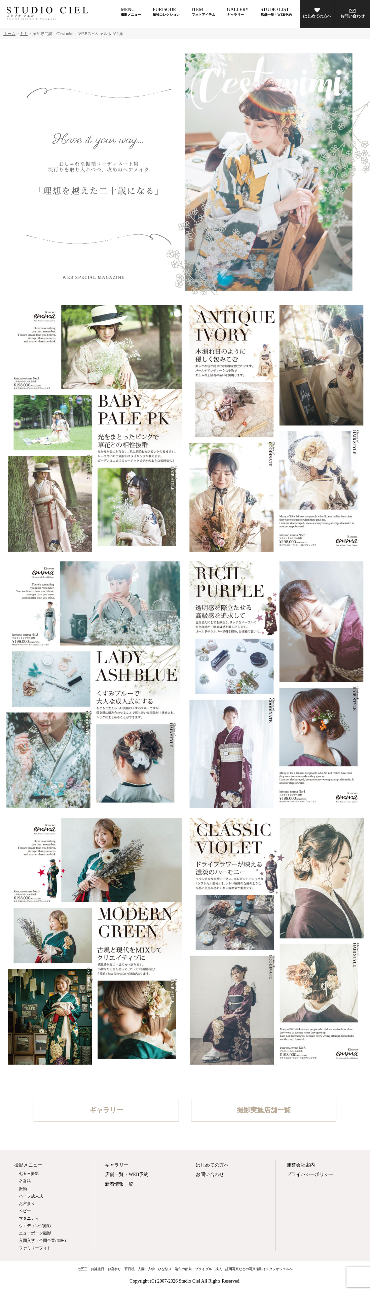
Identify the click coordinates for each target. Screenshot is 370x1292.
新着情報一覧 (119, 1184)
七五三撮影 (29, 1173)
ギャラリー (106, 1110)
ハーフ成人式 (31, 1196)
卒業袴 (25, 1181)
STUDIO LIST (276, 11)
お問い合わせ (352, 14)
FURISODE (166, 11)
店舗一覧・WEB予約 (126, 1174)
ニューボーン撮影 (35, 1233)
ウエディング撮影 (35, 1225)
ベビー (25, 1211)
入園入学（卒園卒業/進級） (43, 1240)
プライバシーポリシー (310, 1174)
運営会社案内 (301, 1165)
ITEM (203, 11)
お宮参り (27, 1203)
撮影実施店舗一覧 (264, 1110)
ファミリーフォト (35, 1248)
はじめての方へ (317, 13)
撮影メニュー (28, 1165)
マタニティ (29, 1218)
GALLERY (238, 11)
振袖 (23, 1188)
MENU (131, 11)
